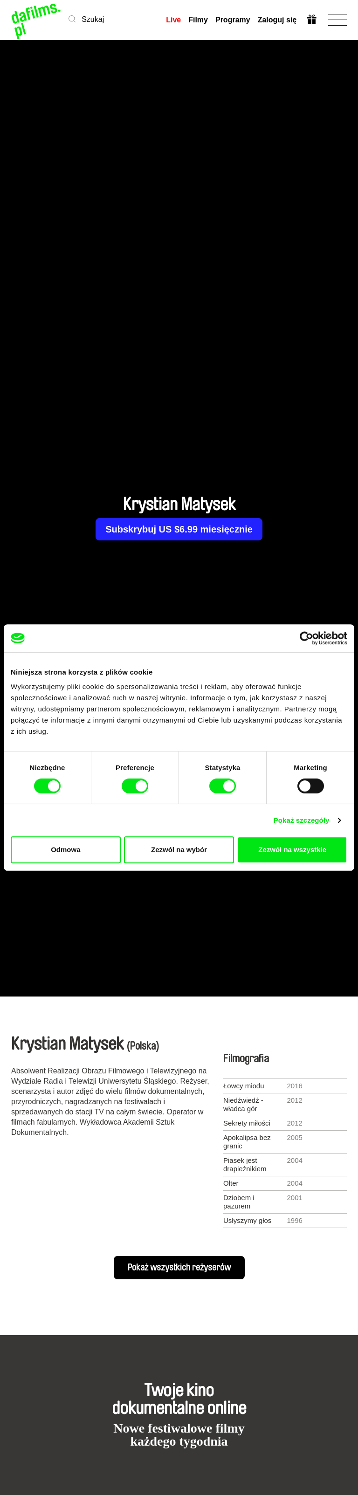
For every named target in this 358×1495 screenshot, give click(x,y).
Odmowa (65, 849)
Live (173, 20)
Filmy (198, 20)
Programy (232, 20)
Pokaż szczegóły (302, 820)
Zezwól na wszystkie (292, 849)
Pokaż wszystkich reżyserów (179, 1267)
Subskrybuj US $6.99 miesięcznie (179, 529)
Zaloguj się (276, 20)
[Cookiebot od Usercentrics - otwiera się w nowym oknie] (306, 638)
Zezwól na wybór (179, 849)
